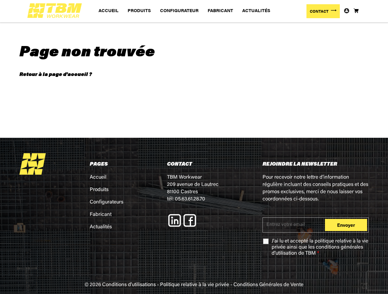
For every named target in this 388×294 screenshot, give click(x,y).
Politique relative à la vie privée (194, 285)
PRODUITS (139, 10)
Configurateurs (106, 202)
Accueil (98, 177)
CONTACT (319, 11)
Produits (99, 190)
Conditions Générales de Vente (268, 285)
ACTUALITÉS (256, 10)
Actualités (101, 227)
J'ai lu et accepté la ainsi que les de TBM (320, 247)
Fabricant (101, 214)
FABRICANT (220, 10)
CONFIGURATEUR (179, 10)
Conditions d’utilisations (129, 285)
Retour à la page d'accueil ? (55, 74)
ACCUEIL (109, 10)
